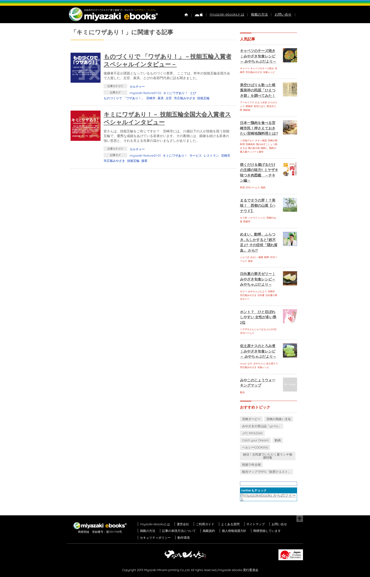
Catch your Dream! (255, 440)
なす (250, 363)
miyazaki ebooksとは (227, 14)
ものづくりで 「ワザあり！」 (124, 98)
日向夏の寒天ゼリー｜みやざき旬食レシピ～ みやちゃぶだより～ (257, 279)
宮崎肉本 (250, 144)
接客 (144, 161)
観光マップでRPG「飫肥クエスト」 (266, 472)
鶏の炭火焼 (254, 148)
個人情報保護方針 (234, 531)
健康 (260, 257)
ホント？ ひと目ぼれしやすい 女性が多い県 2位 (258, 317)
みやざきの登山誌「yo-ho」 (261, 426)
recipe (243, 363)
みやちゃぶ (259, 363)
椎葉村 (249, 106)
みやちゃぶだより (257, 291)
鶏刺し (264, 148)
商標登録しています (267, 531)
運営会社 (183, 524)
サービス (195, 155)
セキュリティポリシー (155, 537)
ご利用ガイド (205, 524)
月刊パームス (253, 187)
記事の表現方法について (179, 531)
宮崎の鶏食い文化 (278, 419)
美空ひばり (259, 106)
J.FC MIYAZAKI (252, 433)
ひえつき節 (261, 102)
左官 (169, 98)
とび (193, 93)
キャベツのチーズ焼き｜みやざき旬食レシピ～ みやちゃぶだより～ (258, 56)
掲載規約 (209, 531)
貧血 (250, 261)
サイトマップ (255, 524)
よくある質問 (230, 524)
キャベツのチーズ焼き (262, 68)
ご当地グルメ (247, 140)
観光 (242, 392)
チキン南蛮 (261, 140)
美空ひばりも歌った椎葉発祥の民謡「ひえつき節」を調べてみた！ (257, 90)
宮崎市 (151, 98)
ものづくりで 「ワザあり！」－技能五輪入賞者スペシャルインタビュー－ (167, 60)
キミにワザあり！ (175, 93)
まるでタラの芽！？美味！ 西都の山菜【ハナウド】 (257, 205)
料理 (242, 187)
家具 (161, 98)
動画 (278, 440)
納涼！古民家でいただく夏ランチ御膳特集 (267, 455)
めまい (253, 257)
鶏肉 (263, 187)
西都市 (246, 221)
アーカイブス (247, 102)
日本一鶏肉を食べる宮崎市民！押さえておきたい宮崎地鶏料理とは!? (259, 128)
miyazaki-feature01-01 (145, 155)
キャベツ (244, 68)
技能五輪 (203, 98)
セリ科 (243, 217)
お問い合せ (283, 14)
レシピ (261, 217)
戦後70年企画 (251, 464)
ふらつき (244, 257)
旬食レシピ (269, 72)
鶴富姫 (246, 110)
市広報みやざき (184, 98)
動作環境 (183, 537)
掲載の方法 (259, 14)
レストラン (211, 155)
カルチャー (137, 86)
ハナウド (252, 217)
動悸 (266, 257)
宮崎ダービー (251, 419)
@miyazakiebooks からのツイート (268, 497)
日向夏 (261, 295)
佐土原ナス (272, 363)
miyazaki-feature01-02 (145, 93)
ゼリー (243, 291)
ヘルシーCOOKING (255, 447)
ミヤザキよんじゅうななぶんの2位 (258, 329)
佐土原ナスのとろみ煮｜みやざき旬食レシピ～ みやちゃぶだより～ (258, 351)
